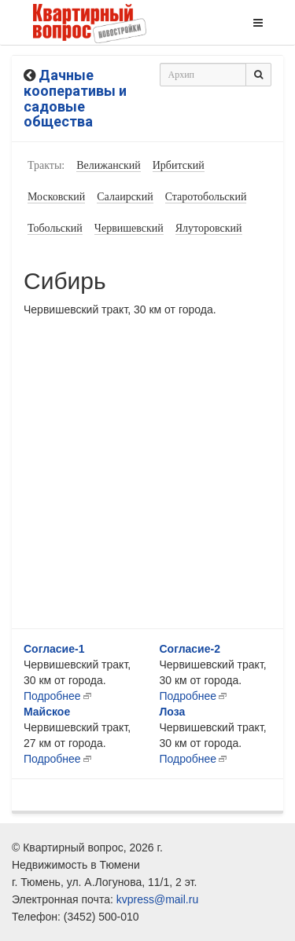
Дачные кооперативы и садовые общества (75, 98)
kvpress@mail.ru (157, 899)
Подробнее (52, 696)
